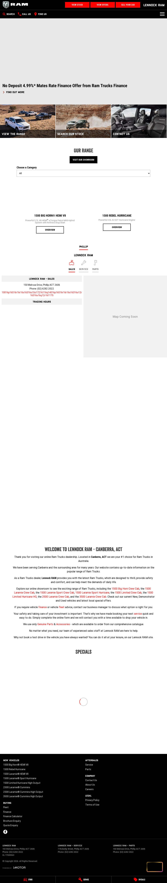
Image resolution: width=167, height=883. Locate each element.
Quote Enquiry (10, 825)
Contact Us (91, 780)
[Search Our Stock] (83, 121)
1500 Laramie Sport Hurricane (92, 592)
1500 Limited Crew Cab (128, 592)
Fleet (5, 807)
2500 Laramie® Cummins (16, 787)
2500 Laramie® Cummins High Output (23, 791)
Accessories (63, 624)
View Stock (77, 5)
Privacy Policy (92, 800)
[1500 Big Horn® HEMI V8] (50, 206)
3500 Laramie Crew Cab (92, 596)
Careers (89, 789)
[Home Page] (16, 5)
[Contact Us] (139, 121)
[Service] (83, 879)
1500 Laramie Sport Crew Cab (57, 592)
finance (42, 607)
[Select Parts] (95, 266)
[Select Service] (83, 266)
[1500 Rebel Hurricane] (117, 205)
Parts (88, 769)
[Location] (72, 266)
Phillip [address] (83, 246)
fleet (61, 607)
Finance (7, 811)
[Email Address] (42, 294)
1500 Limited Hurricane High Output (21, 782)
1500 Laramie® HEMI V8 (15, 773)
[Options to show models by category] (83, 173)
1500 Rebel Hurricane (14, 769)
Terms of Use (92, 804)
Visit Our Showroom (83, 159)
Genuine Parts (45, 624)
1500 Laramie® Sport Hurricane (19, 778)
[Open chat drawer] (155, 867)
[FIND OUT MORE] (13, 92)
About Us (90, 784)
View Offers (102, 5)
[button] (83, 88)
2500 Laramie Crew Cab (55, 596)
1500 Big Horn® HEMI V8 (15, 764)
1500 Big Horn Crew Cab (125, 588)
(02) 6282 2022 (45, 288)
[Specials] (139, 879)
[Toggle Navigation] (162, 14)
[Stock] (28, 879)
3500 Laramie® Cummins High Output (23, 796)
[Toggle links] (13, 867)
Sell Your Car (128, 5)
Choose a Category (83, 171)
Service (89, 764)
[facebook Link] (5, 832)
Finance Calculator (12, 816)
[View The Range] (27, 121)
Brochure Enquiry (12, 820)
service (138, 613)
